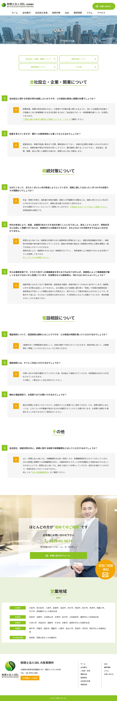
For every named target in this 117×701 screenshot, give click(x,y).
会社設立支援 (85, 681)
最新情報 (107, 667)
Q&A (105, 664)
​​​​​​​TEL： (23, 672)
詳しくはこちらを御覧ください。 (36, 257)
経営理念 (84, 677)
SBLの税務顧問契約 (40, 472)
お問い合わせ (109, 674)
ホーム (83, 664)
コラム (106, 671)
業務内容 (84, 674)
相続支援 (84, 684)
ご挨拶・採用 (85, 671)
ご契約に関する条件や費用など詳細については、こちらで (46, 119)
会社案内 (84, 667)
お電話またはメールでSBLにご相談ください (88, 206)
